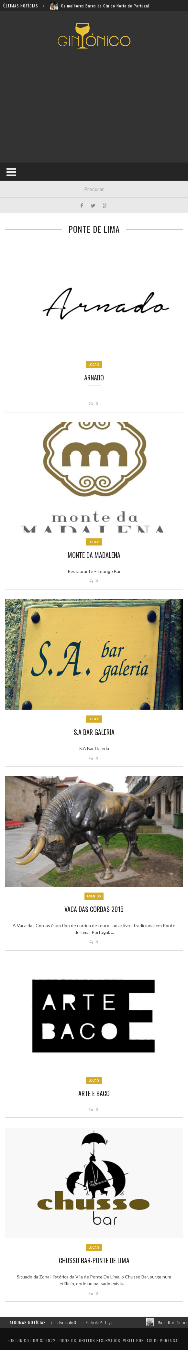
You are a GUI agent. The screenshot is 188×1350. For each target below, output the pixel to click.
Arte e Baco (94, 1093)
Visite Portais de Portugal (151, 1340)
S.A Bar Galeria (94, 732)
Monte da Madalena (94, 555)
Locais (94, 364)
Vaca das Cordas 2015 (94, 909)
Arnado (94, 377)
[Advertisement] (96, 105)
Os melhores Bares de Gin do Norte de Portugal (105, 5)
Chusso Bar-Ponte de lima (94, 1260)
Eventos (94, 896)
